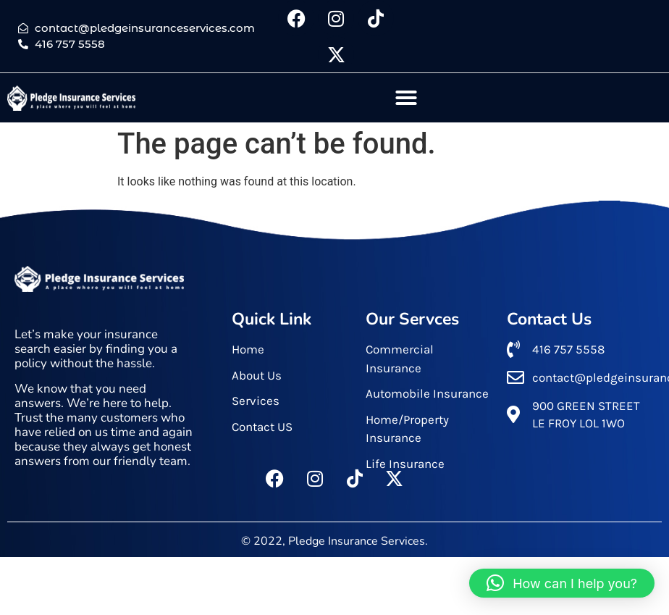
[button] (406, 97)
